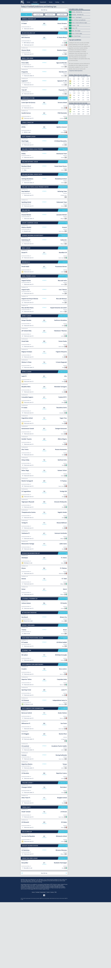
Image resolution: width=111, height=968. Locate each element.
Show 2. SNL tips (64, 672)
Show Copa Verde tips (63, 58)
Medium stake (50, 14)
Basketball (43, 2)
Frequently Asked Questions (75, 70)
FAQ (63, 2)
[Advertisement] (44, 232)
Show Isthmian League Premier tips (63, 149)
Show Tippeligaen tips (63, 647)
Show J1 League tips (63, 337)
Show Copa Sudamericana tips (64, 730)
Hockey (57, 2)
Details (44, 25)
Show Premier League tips (63, 136)
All (26, 14)
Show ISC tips (65, 283)
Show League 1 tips (64, 804)
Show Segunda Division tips (63, 867)
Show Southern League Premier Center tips (63, 187)
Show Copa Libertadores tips (63, 686)
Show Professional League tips (63, 660)
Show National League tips (63, 162)
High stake (62, 14)
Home (28, 2)
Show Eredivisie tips (63, 634)
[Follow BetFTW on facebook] (44, 917)
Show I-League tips (64, 269)
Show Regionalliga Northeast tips (64, 257)
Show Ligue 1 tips (64, 829)
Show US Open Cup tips (63, 853)
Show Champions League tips (63, 245)
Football (35, 2)
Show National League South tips (63, 174)
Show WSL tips (64, 210)
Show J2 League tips (63, 393)
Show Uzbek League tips (63, 880)
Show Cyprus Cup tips (63, 122)
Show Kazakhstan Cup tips (63, 575)
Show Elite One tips (63, 98)
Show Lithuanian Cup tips (63, 620)
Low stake (38, 14)
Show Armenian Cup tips (63, 18)
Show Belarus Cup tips (63, 32)
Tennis (50, 2)
